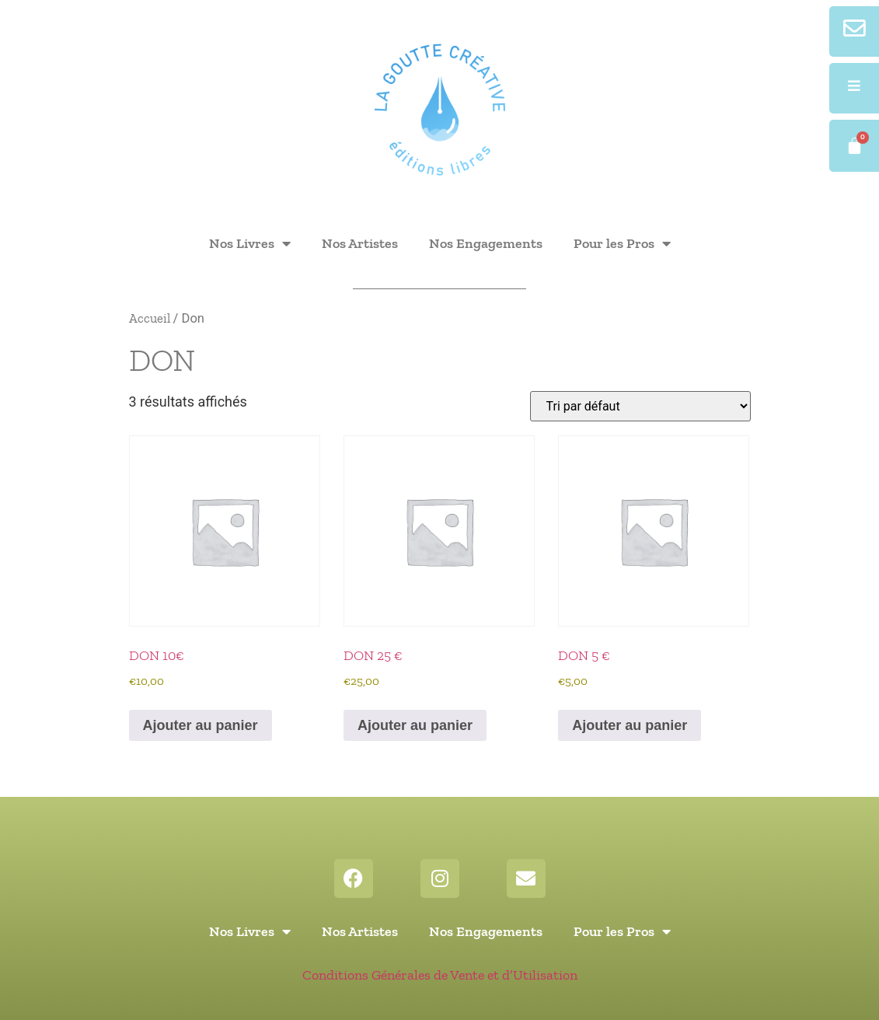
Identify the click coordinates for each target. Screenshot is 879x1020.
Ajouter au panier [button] (200, 725)
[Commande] (640, 406)
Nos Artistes (360, 243)
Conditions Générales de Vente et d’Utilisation (439, 974)
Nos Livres (250, 243)
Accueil (149, 318)
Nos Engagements (485, 243)
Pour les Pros (622, 243)
